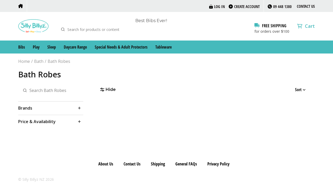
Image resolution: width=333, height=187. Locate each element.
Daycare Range (75, 47)
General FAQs (186, 164)
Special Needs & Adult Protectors (121, 47)
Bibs (21, 47)
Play (36, 47)
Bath (38, 61)
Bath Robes (59, 61)
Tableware (163, 47)
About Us (105, 164)
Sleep (51, 47)
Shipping (158, 164)
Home (24, 61)
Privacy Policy (218, 164)
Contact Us (306, 6)
